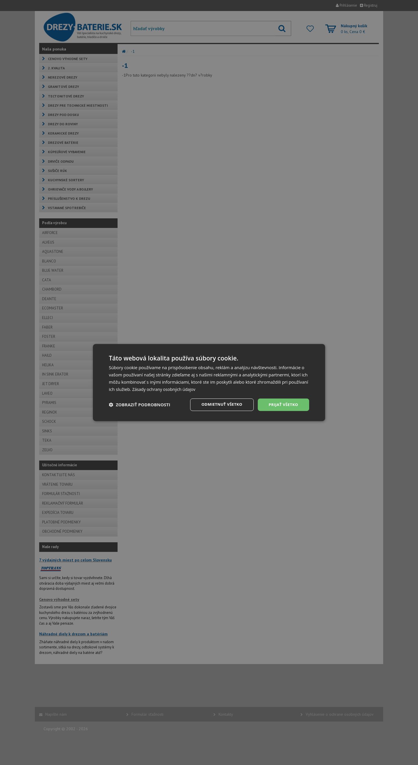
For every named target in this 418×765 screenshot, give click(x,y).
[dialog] (209, 382)
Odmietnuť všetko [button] (219, 404)
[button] (139, 405)
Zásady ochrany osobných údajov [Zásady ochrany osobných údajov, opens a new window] (165, 389)
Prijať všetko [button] (282, 404)
